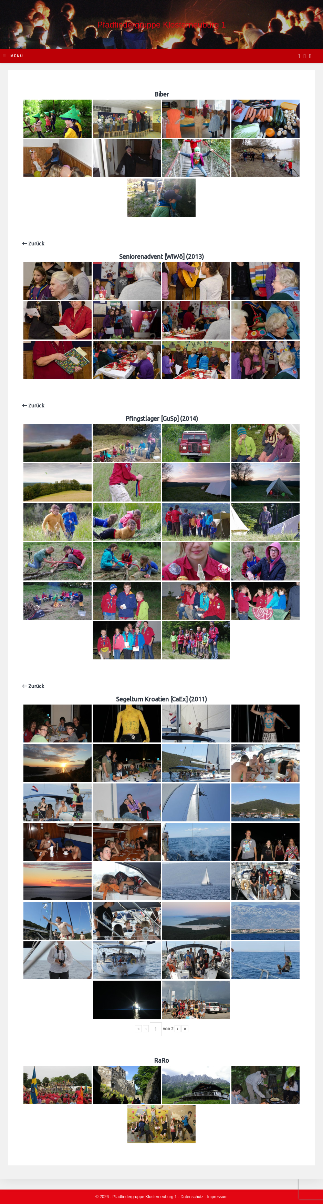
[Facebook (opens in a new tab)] (299, 56)
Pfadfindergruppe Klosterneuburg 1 (161, 24)
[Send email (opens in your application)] (310, 56)
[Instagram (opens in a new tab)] (304, 56)
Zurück (33, 243)
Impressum (217, 1196)
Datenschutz (192, 1196)
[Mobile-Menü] (13, 56)
